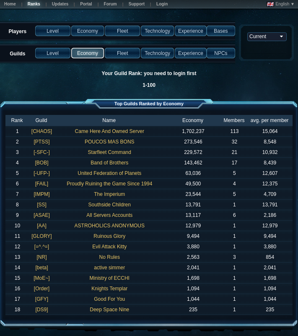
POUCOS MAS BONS (110, 142)
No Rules (109, 257)
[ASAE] (42, 215)
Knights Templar (109, 289)
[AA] (42, 226)
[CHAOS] (41, 131)
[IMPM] (41, 194)
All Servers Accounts (109, 215)
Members (233, 120)
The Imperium (109, 194)
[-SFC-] (42, 152)
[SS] (42, 205)
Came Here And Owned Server (109, 131)
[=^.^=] (41, 247)
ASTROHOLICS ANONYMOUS (110, 226)
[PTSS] (41, 142)
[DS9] (41, 310)
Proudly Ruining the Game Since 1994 (109, 184)
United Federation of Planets (109, 173)
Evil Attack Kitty (109, 247)
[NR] (41, 257)
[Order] (41, 289)
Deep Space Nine (109, 310)
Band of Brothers (109, 163)
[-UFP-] (42, 173)
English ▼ (281, 4)
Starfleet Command (109, 152)
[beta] (41, 268)
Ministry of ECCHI (110, 278)
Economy (192, 120)
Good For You (109, 299)
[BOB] (41, 163)
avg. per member (270, 120)
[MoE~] (41, 278)
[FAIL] (41, 184)
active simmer (109, 268)
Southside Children (109, 205)
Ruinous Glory (109, 236)
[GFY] (41, 299)
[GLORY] (41, 236)
